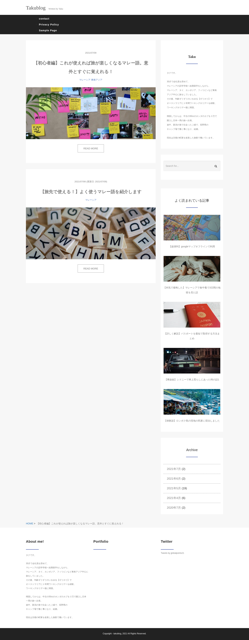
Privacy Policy (49, 24)
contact (44, 18)
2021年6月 (174, 478)
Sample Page (48, 30)
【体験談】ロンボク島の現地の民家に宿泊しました (192, 420)
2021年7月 (174, 469)
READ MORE (91, 148)
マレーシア (84, 79)
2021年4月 (174, 498)
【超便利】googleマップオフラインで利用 (192, 246)
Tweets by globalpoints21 (172, 553)
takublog (117, 633)
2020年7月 (174, 507)
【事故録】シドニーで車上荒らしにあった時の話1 (192, 379)
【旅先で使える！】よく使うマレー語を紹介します (91, 191)
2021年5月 (174, 488)
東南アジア (96, 79)
